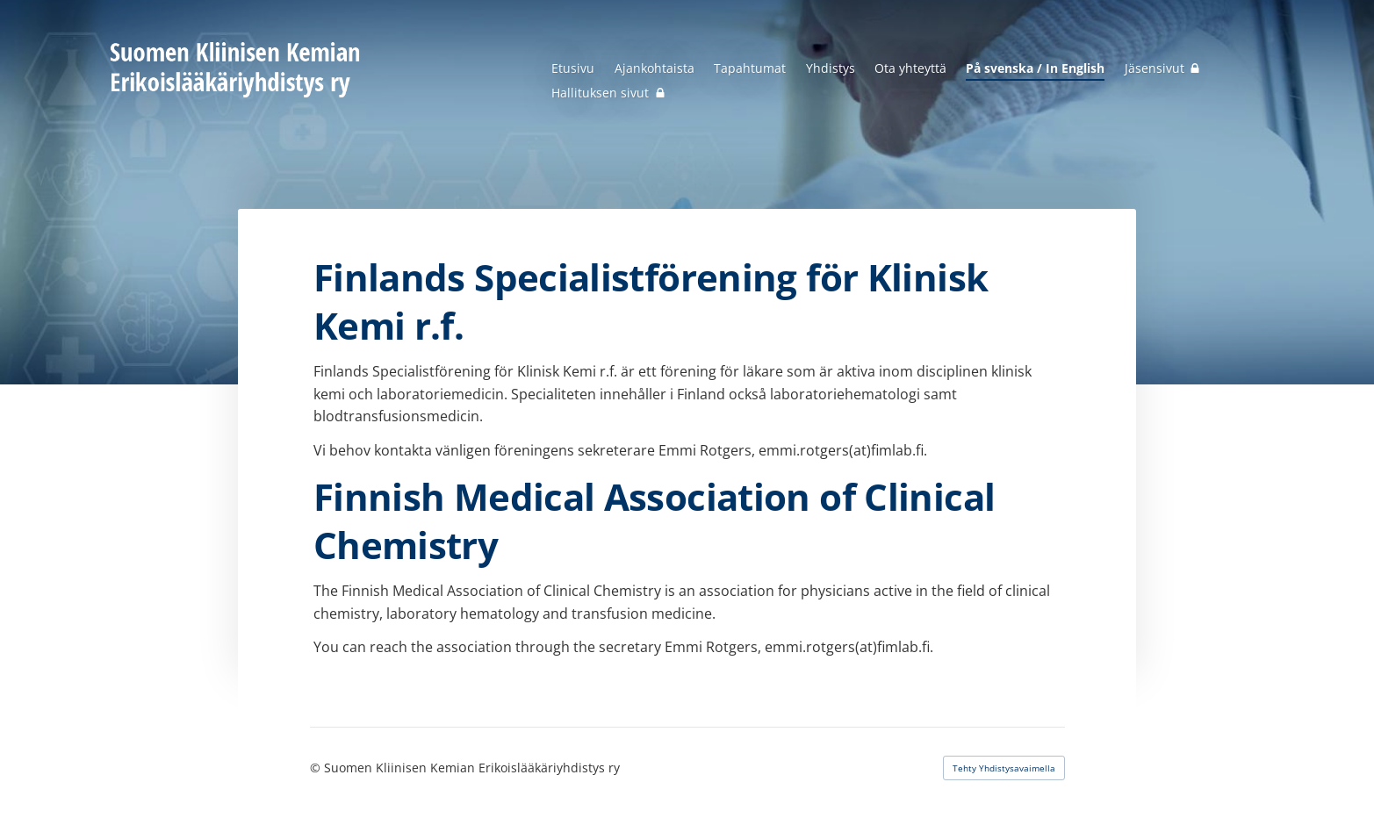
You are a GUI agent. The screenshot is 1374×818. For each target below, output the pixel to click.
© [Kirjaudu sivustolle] (317, 767)
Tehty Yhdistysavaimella (1004, 768)
